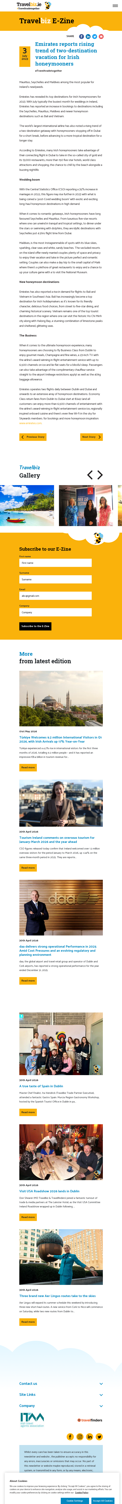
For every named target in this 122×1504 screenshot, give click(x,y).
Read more (28, 767)
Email (55, 594)
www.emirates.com (30, 423)
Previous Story (32, 437)
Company (55, 610)
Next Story (91, 437)
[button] (90, 475)
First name (55, 561)
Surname (55, 577)
